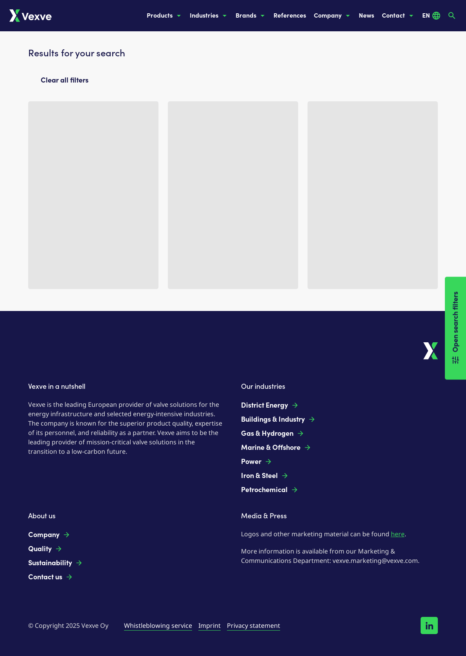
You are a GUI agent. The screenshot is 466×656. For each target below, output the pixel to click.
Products (165, 15)
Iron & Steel (265, 475)
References (289, 15)
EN (431, 15)
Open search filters (455, 328)
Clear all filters (64, 80)
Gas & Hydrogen (272, 433)
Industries (209, 15)
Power (256, 461)
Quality (45, 549)
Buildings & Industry (278, 419)
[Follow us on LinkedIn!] (429, 625)
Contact (399, 15)
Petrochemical (270, 489)
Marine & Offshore (276, 447)
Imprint (209, 625)
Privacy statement (253, 625)
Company (333, 15)
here (398, 534)
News (366, 15)
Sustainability (55, 563)
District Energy (270, 405)
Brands (251, 15)
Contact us (50, 577)
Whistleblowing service (158, 625)
